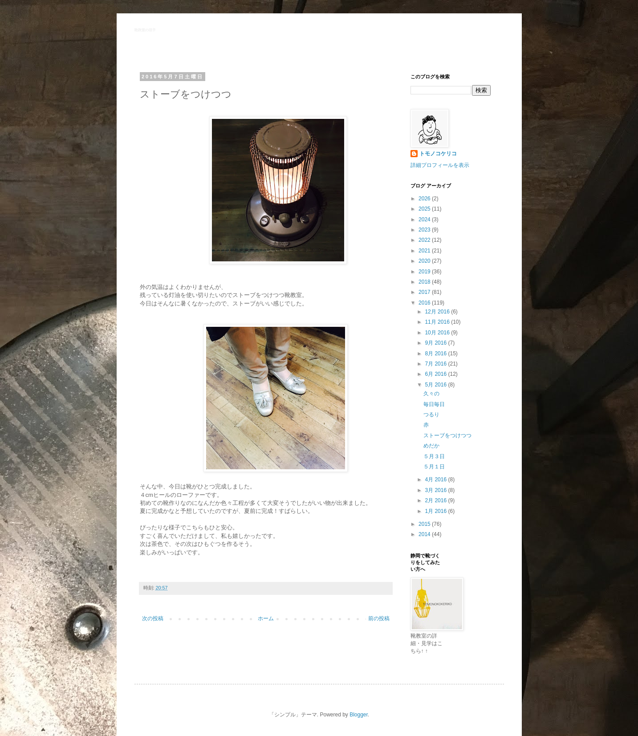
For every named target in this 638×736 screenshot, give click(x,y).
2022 (425, 240)
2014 (425, 534)
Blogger (358, 715)
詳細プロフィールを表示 (439, 165)
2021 (425, 251)
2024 (425, 219)
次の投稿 (152, 618)
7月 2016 (436, 364)
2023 (425, 230)
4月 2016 (436, 479)
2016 (425, 303)
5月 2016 (436, 385)
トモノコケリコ (438, 153)
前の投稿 (379, 618)
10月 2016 (438, 332)
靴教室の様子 (145, 30)
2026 (425, 198)
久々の (431, 393)
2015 (425, 524)
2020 (425, 261)
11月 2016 (438, 322)
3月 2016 (436, 490)
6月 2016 (436, 374)
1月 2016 (436, 511)
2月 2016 (436, 500)
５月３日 (434, 456)
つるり (431, 414)
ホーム (266, 618)
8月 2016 (436, 353)
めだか (431, 446)
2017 (425, 292)
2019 (425, 271)
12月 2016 (438, 312)
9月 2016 (436, 343)
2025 (425, 209)
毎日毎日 (434, 404)
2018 (425, 282)
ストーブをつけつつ (447, 435)
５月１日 (434, 467)
